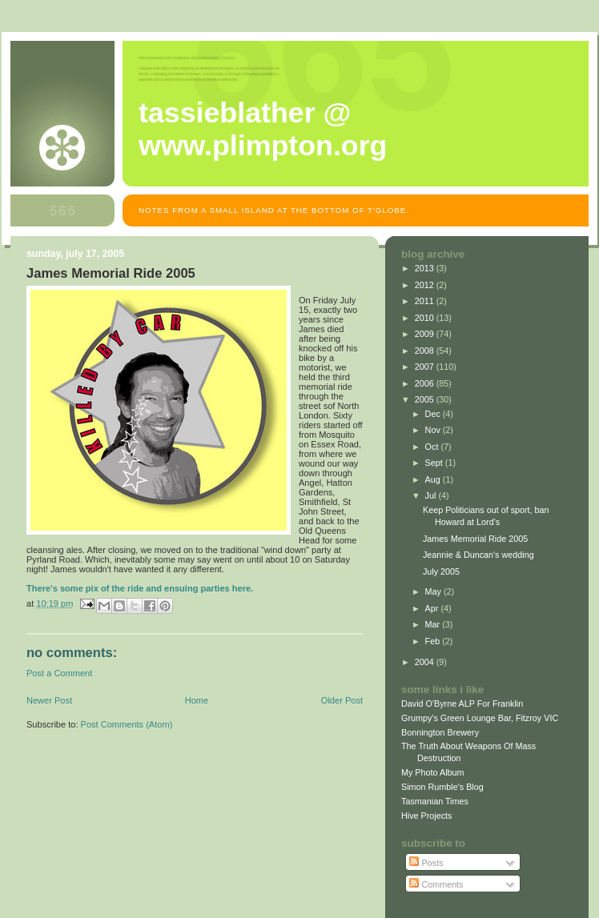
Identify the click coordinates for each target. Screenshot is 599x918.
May (434, 591)
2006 (425, 383)
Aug (434, 479)
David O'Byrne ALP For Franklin (462, 703)
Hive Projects (426, 815)
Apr (433, 608)
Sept (435, 462)
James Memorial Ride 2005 (475, 538)
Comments (436, 884)
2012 (425, 285)
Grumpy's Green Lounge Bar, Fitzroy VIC (479, 718)
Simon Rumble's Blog (442, 787)
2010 (425, 318)
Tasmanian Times (434, 801)
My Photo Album (432, 772)
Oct (433, 446)
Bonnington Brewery (440, 732)
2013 (425, 268)
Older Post (342, 700)
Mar (434, 624)
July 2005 (441, 571)
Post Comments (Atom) (127, 724)
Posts (426, 863)
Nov (434, 430)
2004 (425, 662)
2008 (425, 350)
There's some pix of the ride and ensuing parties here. (139, 588)
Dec (434, 414)
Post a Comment (59, 673)
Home (196, 700)
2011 (425, 301)
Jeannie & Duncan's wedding (478, 554)
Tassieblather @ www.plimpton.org (263, 129)
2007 (425, 366)
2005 (425, 399)
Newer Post (49, 700)
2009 (425, 334)
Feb (434, 641)
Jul (432, 495)
